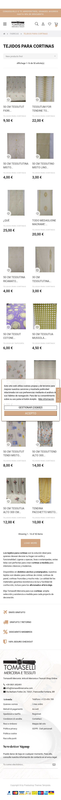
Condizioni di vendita (12, 719)
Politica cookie (10, 733)
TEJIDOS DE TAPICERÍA (13, 343)
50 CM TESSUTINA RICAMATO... (14, 279)
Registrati (36, 714)
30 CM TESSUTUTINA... (41, 279)
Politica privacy (10, 728)
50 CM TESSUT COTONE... (12, 336)
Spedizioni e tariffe (11, 714)
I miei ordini (37, 704)
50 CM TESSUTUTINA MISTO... (15, 165)
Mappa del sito (39, 724)
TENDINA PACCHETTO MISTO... (44, 510)
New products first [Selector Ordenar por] (32, 56)
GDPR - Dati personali (42, 728)
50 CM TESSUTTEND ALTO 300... (44, 453)
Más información (46, 399)
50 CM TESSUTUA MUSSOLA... (42, 336)
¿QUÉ (6, 220)
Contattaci (37, 719)
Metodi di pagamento (13, 709)
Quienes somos (10, 704)
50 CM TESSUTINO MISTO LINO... (43, 165)
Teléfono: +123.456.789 (43, 699)
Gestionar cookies (30, 407)
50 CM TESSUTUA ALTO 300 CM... (13, 510)
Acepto (30, 413)
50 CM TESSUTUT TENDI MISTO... (13, 453)
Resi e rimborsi (10, 724)
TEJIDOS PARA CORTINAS (14, 116)
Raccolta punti (9, 738)
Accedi (35, 709)
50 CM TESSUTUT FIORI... (13, 108)
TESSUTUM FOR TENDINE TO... (41, 108)
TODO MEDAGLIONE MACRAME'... (44, 222)
